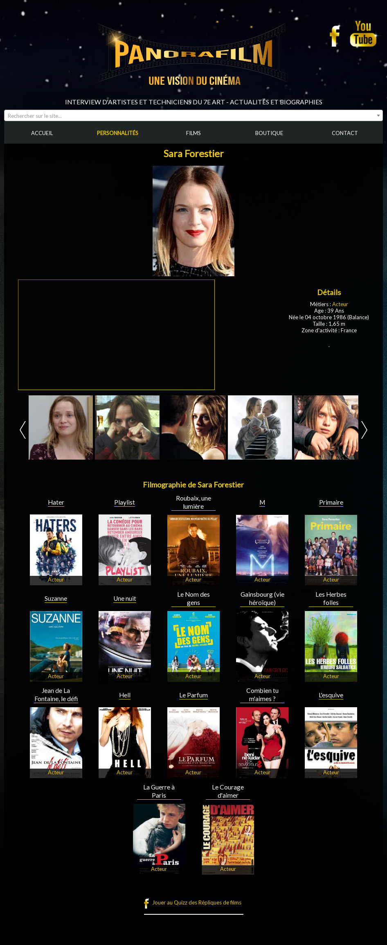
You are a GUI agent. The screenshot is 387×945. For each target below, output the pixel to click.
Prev (23, 430)
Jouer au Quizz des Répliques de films (196, 902)
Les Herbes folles (330, 598)
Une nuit (124, 598)
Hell (124, 695)
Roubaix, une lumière (193, 502)
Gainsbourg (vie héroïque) (262, 598)
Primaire (331, 502)
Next (364, 430)
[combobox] (193, 115)
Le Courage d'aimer (228, 791)
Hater (56, 502)
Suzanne (56, 598)
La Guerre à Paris (159, 791)
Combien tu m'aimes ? (262, 694)
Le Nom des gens (193, 598)
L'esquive (331, 695)
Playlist (124, 502)
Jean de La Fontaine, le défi (56, 694)
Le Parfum (193, 695)
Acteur (340, 304)
